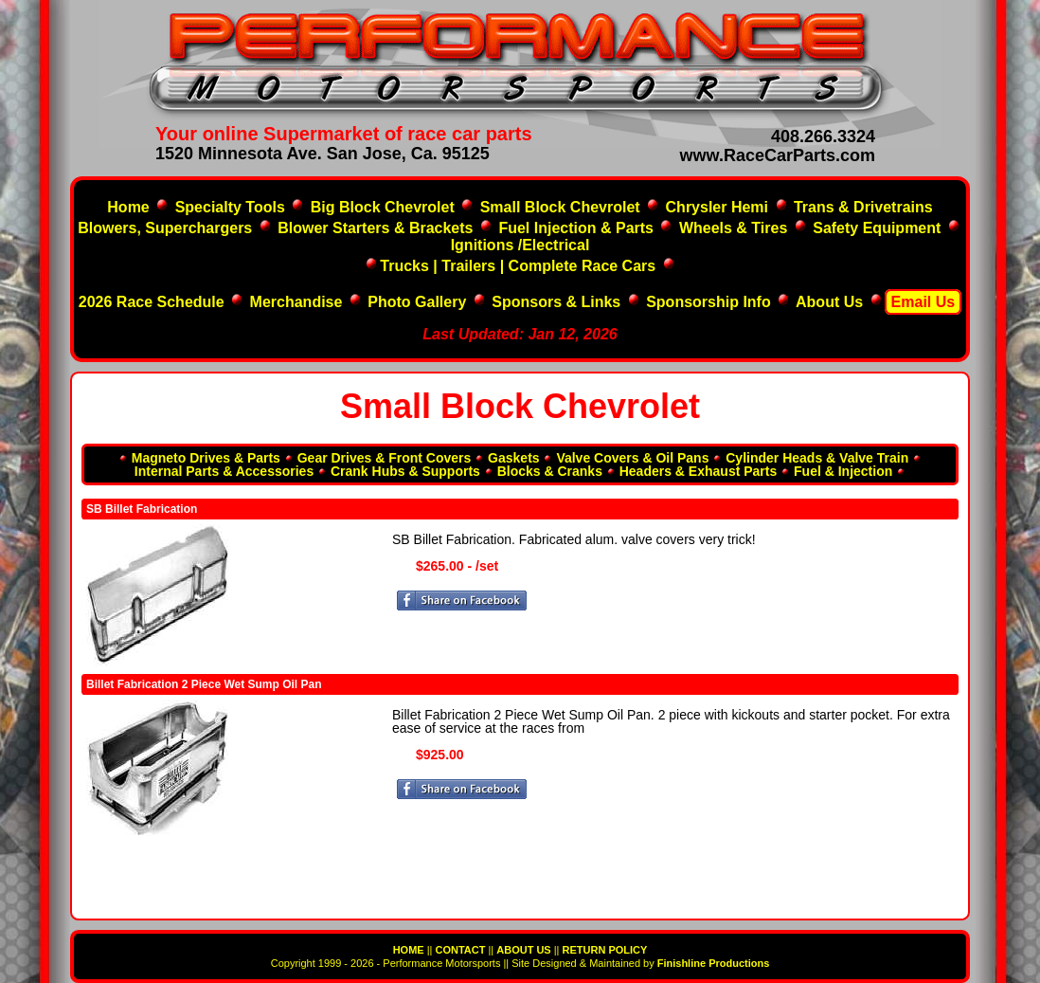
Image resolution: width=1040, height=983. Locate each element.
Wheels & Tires (733, 228)
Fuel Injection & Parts (576, 228)
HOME (408, 950)
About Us (829, 302)
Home (128, 207)
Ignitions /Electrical (520, 245)
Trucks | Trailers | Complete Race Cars (517, 266)
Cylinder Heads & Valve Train (817, 457)
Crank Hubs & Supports (405, 471)
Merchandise (296, 302)
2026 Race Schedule (153, 302)
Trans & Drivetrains (863, 207)
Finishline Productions (713, 963)
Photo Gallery (417, 302)
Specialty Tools (230, 207)
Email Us (923, 302)
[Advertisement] (511, 877)
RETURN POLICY (605, 950)
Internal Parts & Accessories (224, 471)
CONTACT (460, 950)
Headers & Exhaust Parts (698, 471)
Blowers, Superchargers (165, 228)
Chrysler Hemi (717, 207)
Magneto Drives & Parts (206, 457)
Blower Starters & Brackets (375, 228)
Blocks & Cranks (549, 471)
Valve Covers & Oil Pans (632, 457)
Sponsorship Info (708, 302)
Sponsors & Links (556, 302)
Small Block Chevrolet (560, 207)
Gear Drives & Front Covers (384, 457)
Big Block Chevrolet (383, 207)
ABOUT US (523, 950)
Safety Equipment (877, 228)
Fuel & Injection (843, 471)
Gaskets (513, 457)
